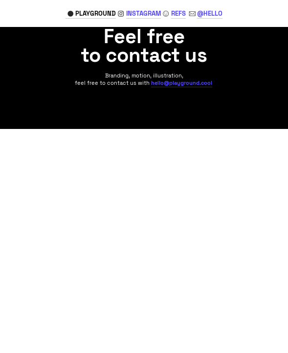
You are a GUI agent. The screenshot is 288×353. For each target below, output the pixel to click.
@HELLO (209, 13)
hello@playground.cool (181, 82)
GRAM (143, 13)
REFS (178, 13)
